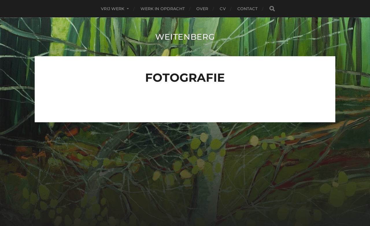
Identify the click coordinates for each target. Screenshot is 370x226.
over (202, 8)
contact (247, 8)
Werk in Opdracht (162, 8)
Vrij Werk (112, 8)
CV (222, 8)
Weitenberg (185, 37)
